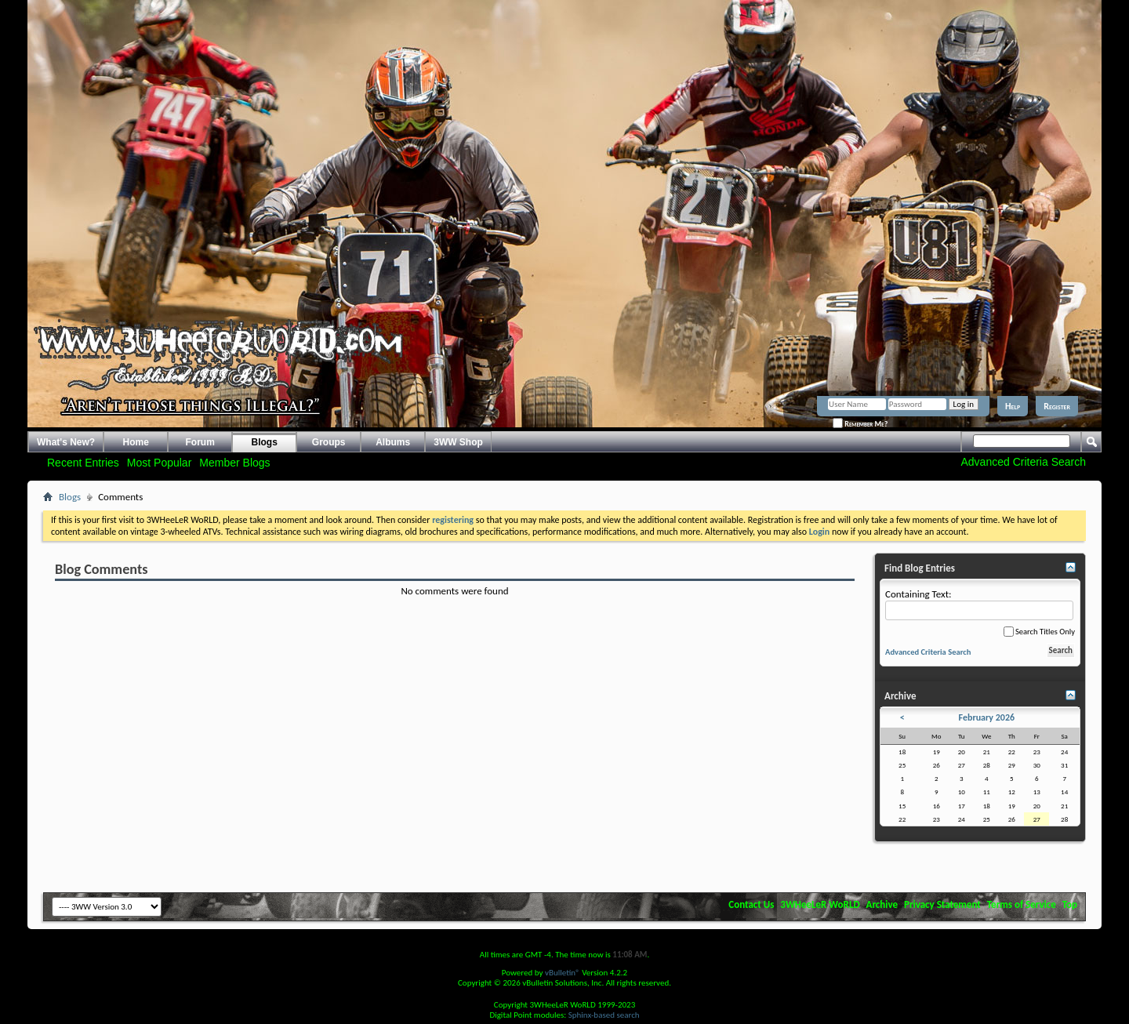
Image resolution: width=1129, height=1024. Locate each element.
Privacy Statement (942, 904)
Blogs (265, 442)
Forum (200, 442)
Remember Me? (860, 424)
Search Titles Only (1039, 631)
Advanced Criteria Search (1023, 462)
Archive (882, 904)
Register (1057, 406)
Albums (393, 442)
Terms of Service (1021, 904)
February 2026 (987, 717)
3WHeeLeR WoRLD (819, 904)
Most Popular (159, 462)
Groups (329, 442)
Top (1069, 904)
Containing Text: (979, 604)
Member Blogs (234, 462)
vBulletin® (562, 973)
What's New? (66, 442)
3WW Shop (458, 442)
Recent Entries (83, 462)
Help (1012, 406)
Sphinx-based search (604, 1015)
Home (136, 442)
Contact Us (751, 904)
